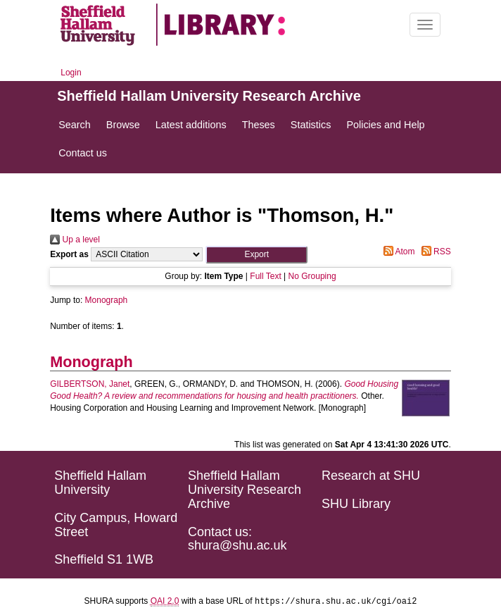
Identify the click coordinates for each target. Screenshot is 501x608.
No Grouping (312, 276)
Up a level (75, 239)
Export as (69, 254)
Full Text (265, 276)
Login (71, 72)
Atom (397, 251)
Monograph (106, 300)
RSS (434, 251)
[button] (256, 254)
